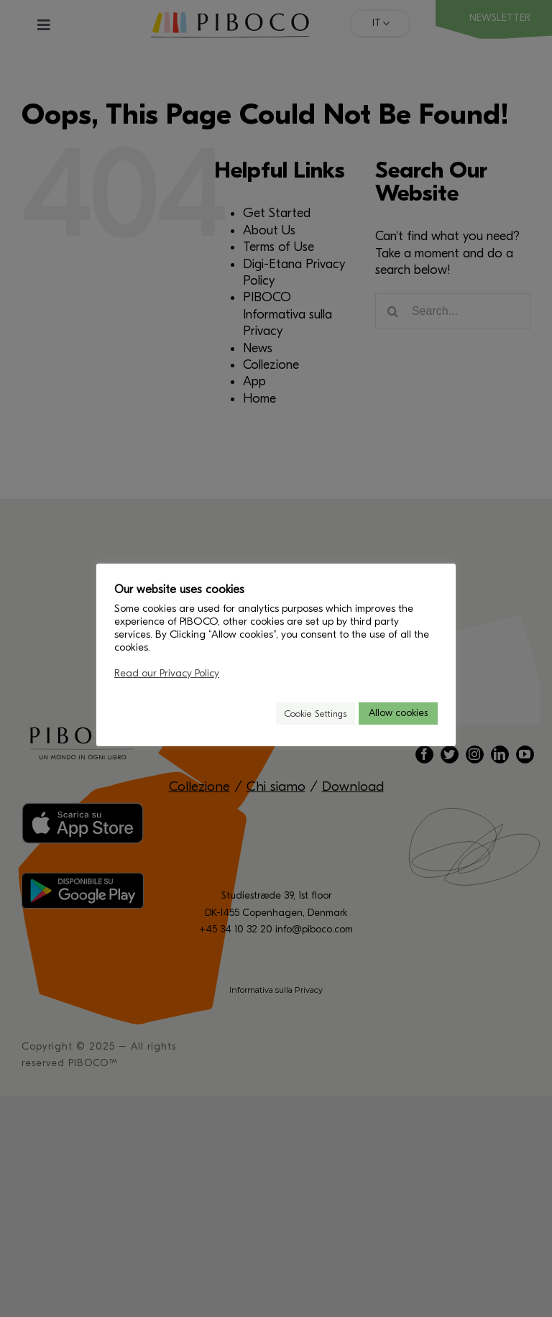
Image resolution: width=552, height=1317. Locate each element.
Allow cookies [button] (398, 713)
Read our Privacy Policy (166, 673)
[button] (259, 713)
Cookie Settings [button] (315, 713)
